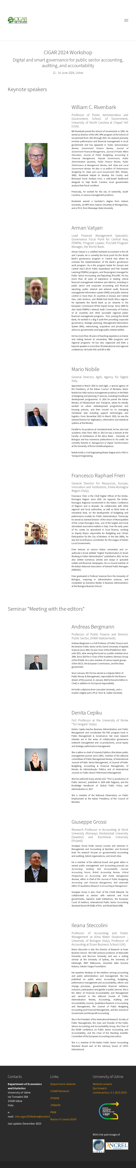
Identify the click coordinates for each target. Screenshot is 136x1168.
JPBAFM (55, 1105)
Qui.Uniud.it (100, 1088)
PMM (53, 1112)
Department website (63, 1084)
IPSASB (54, 1098)
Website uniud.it (102, 1084)
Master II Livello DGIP (63, 1119)
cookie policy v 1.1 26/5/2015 (110, 1092)
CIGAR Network (59, 1091)
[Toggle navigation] (126, 20)
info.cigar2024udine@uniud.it (32, 1116)
